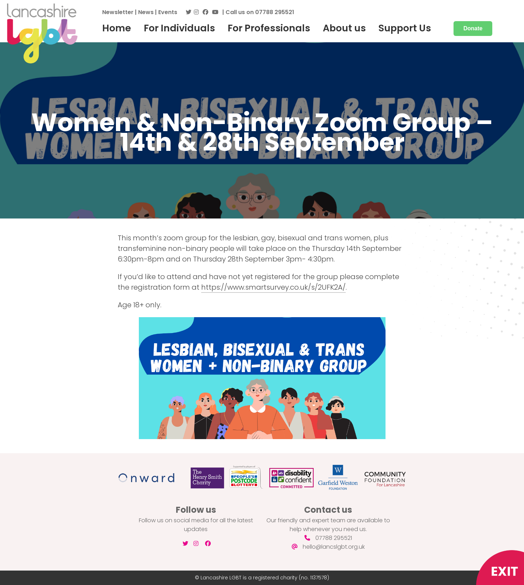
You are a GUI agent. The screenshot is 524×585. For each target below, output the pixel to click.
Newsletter (118, 12)
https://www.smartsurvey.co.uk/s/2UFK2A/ (273, 287)
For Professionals (269, 28)
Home (116, 28)
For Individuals (179, 28)
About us (344, 28)
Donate (472, 28)
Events (167, 12)
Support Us (404, 28)
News (146, 12)
